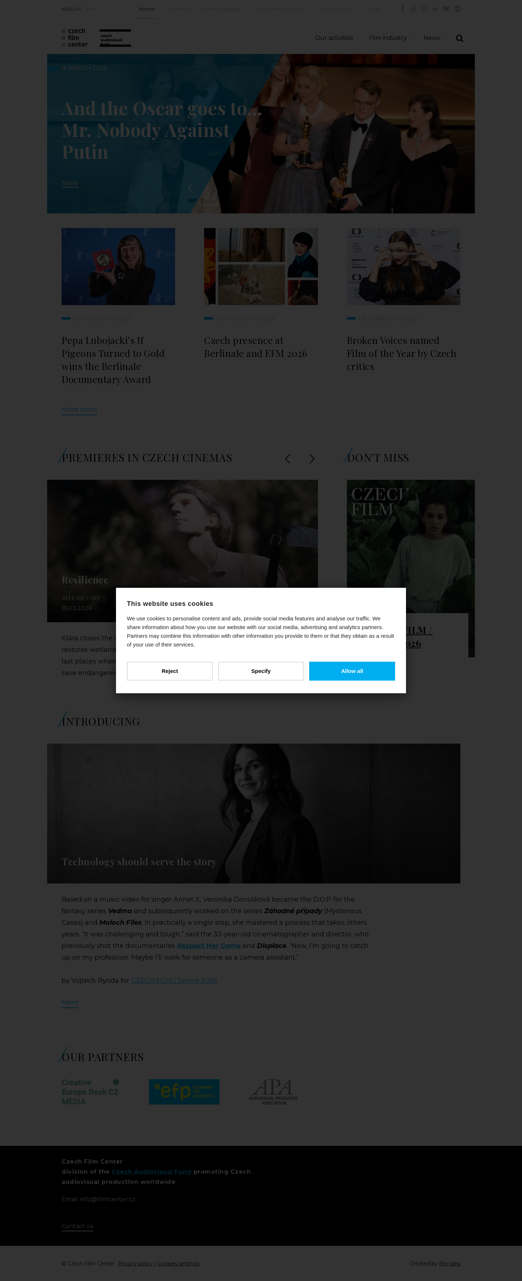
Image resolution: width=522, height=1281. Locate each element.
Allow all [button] (352, 671)
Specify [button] (260, 671)
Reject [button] (170, 671)
